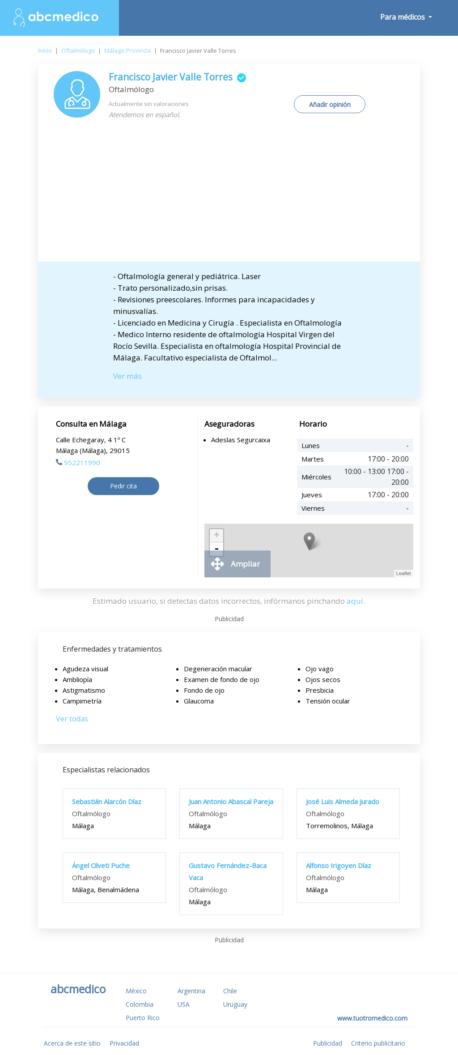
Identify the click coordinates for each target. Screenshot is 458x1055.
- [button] (216, 549)
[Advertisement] (229, 194)
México (136, 991)
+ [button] (217, 535)
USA (184, 1004)
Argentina (191, 991)
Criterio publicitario (378, 1043)
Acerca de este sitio (72, 1043)
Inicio (45, 51)
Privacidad (124, 1043)
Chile (230, 991)
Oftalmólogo (78, 51)
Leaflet (403, 573)
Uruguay (235, 1004)
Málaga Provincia (127, 51)
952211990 (78, 462)
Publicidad (327, 1043)
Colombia (139, 1004)
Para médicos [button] (403, 17)
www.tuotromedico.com (372, 1018)
